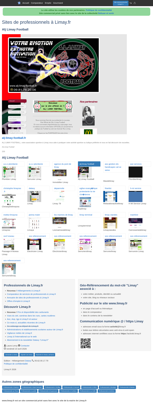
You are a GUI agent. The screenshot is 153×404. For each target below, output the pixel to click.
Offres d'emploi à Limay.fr (18, 301)
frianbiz (108, 188)
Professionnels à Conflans (68, 391)
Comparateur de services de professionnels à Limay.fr (31, 294)
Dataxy (28, 361)
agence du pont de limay (62, 165)
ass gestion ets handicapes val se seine (113, 167)
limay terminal (86, 215)
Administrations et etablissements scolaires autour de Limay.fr (35, 329)
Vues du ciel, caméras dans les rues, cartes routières (31, 316)
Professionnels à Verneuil (71, 387)
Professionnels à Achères (106, 391)
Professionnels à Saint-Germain (32, 387)
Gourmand (58, 3)
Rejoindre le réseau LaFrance (45, 354)
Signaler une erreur (26, 354)
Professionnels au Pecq (10, 391)
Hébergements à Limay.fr (28, 291)
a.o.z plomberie (11, 164)
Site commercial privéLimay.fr (120, 3)
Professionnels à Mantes (127, 387)
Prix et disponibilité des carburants (33, 312)
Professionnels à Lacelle (28, 391)
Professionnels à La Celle (88, 391)
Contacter (25, 346)
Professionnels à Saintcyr (11, 387)
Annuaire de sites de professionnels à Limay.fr (28, 297)
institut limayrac (11, 215)
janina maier (34, 215)
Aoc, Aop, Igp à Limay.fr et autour (22, 319)
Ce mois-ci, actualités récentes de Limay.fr (26, 322)
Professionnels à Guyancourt (48, 391)
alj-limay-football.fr (14, 137)
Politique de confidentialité (99, 10)
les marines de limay (63, 215)
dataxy (32, 188)
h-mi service (135, 188)
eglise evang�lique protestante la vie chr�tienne (88, 191)
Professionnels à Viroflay (52, 387)
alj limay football (87, 164)
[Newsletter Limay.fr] (131, 3)
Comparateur (37, 3)
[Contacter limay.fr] (135, 3)
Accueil (25, 3)
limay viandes (111, 215)
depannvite (59, 188)
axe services (136, 164)
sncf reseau (9, 236)
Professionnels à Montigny (108, 387)
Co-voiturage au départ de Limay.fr (23, 326)
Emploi (48, 3)
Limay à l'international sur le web (22, 336)
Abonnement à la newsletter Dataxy (27, 340)
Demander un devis (11, 354)
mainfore (134, 215)
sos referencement (37, 236)
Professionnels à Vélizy (90, 387)
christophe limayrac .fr (12, 190)
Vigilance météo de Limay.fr (19, 333)
